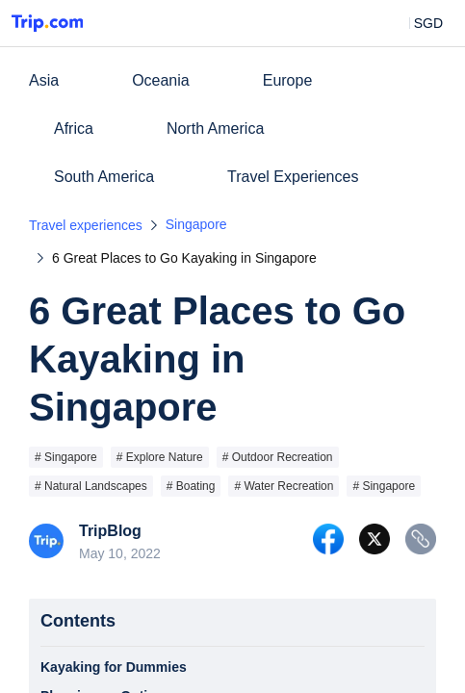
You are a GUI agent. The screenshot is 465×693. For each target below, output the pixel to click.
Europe (288, 80)
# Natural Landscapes (91, 486)
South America (104, 176)
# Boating (191, 486)
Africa (73, 128)
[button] (414, 23)
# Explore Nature (159, 457)
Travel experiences (85, 225)
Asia (44, 80)
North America (215, 128)
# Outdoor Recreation (277, 457)
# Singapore (66, 457)
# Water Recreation (283, 486)
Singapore (196, 224)
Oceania (161, 80)
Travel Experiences (292, 176)
